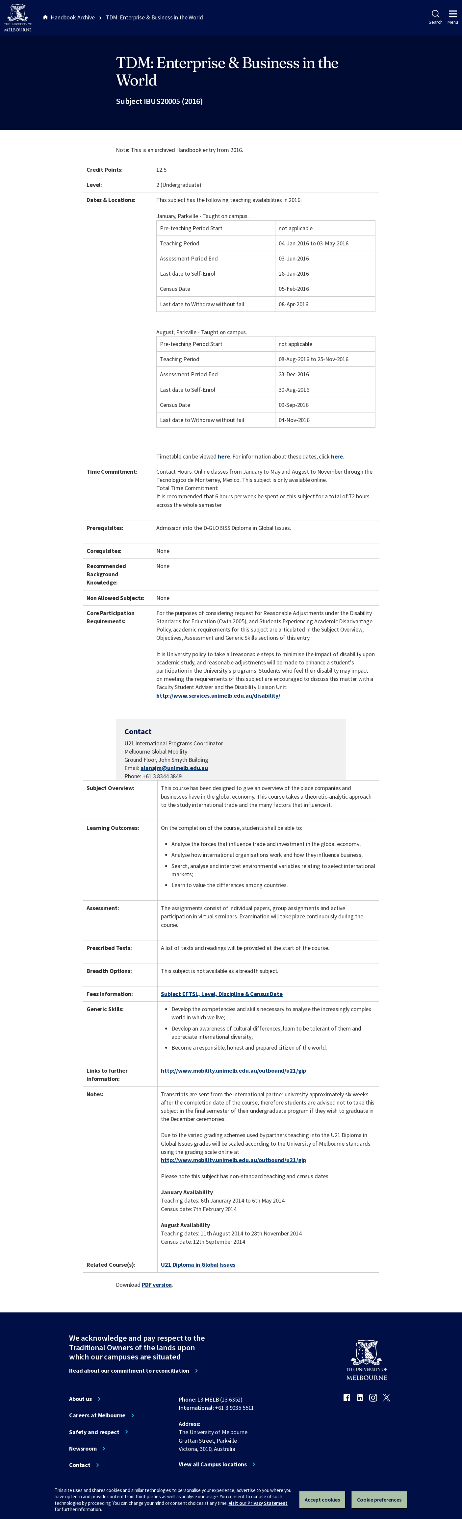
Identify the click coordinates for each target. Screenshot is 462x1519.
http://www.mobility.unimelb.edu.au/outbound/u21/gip (233, 1070)
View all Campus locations (213, 1464)
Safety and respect (94, 1432)
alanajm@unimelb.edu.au (174, 768)
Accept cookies (322, 1499)
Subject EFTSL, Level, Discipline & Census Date (222, 994)
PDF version (157, 1284)
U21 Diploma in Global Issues (198, 1264)
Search (435, 17)
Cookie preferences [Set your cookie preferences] (379, 1499)
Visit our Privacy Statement (258, 1503)
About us (80, 1399)
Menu (453, 17)
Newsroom (83, 1448)
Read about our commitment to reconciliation (129, 1370)
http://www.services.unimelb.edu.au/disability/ (218, 695)
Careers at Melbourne (97, 1415)
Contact (79, 1465)
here (224, 456)
